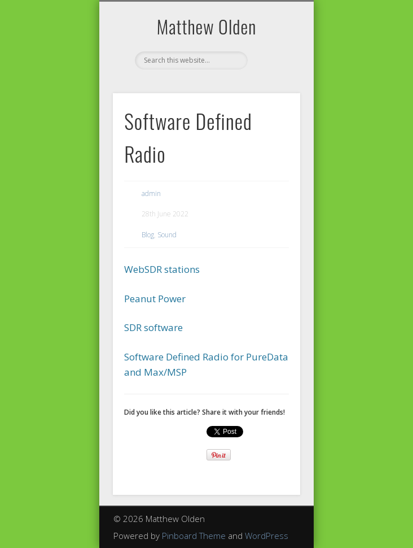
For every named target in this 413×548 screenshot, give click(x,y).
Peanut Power (155, 298)
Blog (148, 235)
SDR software (153, 327)
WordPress (266, 535)
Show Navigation (272, 101)
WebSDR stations (162, 269)
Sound (167, 235)
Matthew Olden (207, 26)
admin (151, 193)
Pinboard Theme (194, 535)
